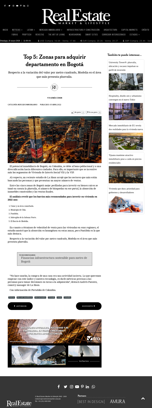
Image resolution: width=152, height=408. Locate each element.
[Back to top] (143, 393)
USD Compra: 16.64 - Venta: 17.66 (57, 35)
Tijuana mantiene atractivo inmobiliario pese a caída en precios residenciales (125, 154)
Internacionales (40, 292)
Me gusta (77, 107)
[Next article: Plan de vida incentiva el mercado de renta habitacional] (89, 301)
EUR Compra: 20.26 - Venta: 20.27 (99, 35)
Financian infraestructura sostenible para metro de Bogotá (54, 254)
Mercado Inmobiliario (24, 292)
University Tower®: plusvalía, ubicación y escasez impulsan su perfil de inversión (123, 61)
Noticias (11, 292)
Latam (59, 292)
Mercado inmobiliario (27, 99)
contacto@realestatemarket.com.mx (48, 393)
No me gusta (93, 107)
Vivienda (51, 292)
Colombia (67, 292)
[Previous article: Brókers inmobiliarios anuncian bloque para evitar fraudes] (20, 301)
